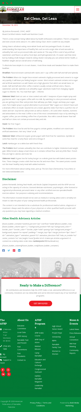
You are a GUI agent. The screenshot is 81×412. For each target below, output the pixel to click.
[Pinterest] (14, 252)
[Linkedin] (19, 252)
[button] (40, 303)
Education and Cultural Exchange (40, 363)
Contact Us (21, 360)
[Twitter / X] (9, 374)
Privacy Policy (35, 403)
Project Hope (57, 333)
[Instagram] (8, 370)
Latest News (74, 329)
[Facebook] (3, 252)
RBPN (54, 340)
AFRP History (22, 336)
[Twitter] (9, 252)
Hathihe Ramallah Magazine (38, 379)
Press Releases (75, 333)
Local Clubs (21, 332)
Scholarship (56, 337)
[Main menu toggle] (78, 10)
